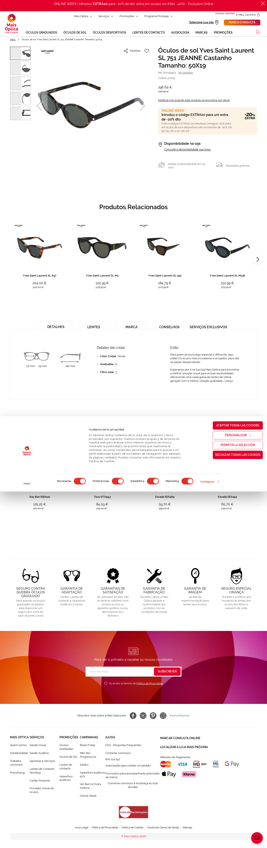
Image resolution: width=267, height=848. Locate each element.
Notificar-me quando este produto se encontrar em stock (194, 100)
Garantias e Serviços (42, 761)
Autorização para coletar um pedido (128, 766)
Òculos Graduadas (66, 747)
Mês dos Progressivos (88, 755)
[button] (39, 106)
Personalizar (232, 791)
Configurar (207, 838)
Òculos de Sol (68, 757)
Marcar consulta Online (180, 738)
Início (13, 40)
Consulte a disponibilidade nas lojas (187, 150)
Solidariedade (19, 753)
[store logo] (11, 24)
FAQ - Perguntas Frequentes (123, 745)
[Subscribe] (167, 672)
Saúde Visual (38, 745)
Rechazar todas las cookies (232, 811)
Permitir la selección (232, 801)
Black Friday (87, 745)
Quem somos (18, 745)
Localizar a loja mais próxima (184, 745)
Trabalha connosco (16, 763)
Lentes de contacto (65, 767)
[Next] (257, 260)
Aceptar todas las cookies (232, 781)
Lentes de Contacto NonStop (42, 771)
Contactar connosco (118, 753)
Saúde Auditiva (39, 753)
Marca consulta (242, 22)
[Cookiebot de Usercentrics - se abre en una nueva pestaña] (27, 840)
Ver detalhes (185, 73)
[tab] (54, 326)
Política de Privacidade (149, 684)
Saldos (84, 765)
